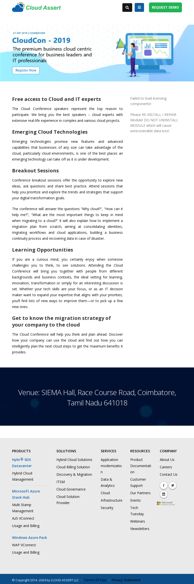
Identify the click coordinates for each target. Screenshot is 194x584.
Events (135, 500)
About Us (167, 459)
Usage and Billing (25, 525)
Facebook (163, 485)
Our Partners (140, 493)
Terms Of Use (95, 580)
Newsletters (139, 528)
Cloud (105, 493)
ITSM (60, 481)
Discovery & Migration (74, 474)
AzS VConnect (23, 518)
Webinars (137, 521)
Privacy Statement (126, 580)
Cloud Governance (71, 489)
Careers (166, 467)
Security (107, 507)
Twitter (172, 485)
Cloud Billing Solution (73, 467)
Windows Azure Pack (29, 537)
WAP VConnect (24, 545)
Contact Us (169, 474)
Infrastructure (111, 500)
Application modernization (111, 465)
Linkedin (163, 494)
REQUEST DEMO (165, 7)
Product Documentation (140, 465)
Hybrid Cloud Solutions (74, 459)
